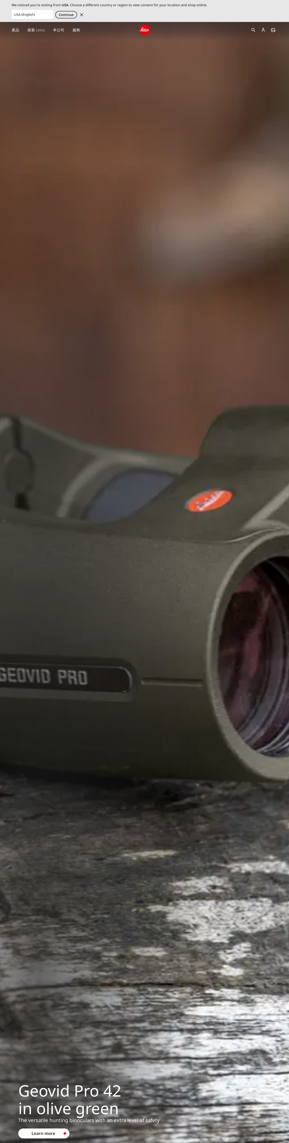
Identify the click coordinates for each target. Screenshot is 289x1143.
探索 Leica (36, 29)
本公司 (58, 29)
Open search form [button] (253, 29)
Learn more (43, 1133)
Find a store (273, 30)
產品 (15, 29)
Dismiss (81, 14)
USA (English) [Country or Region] (24, 14)
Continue (66, 14)
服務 (76, 29)
